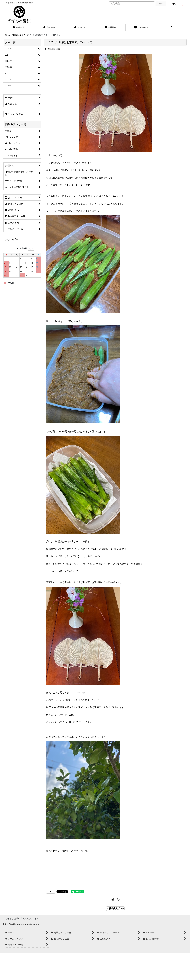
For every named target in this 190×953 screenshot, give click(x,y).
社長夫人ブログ (115, 908)
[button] (171, 27)
